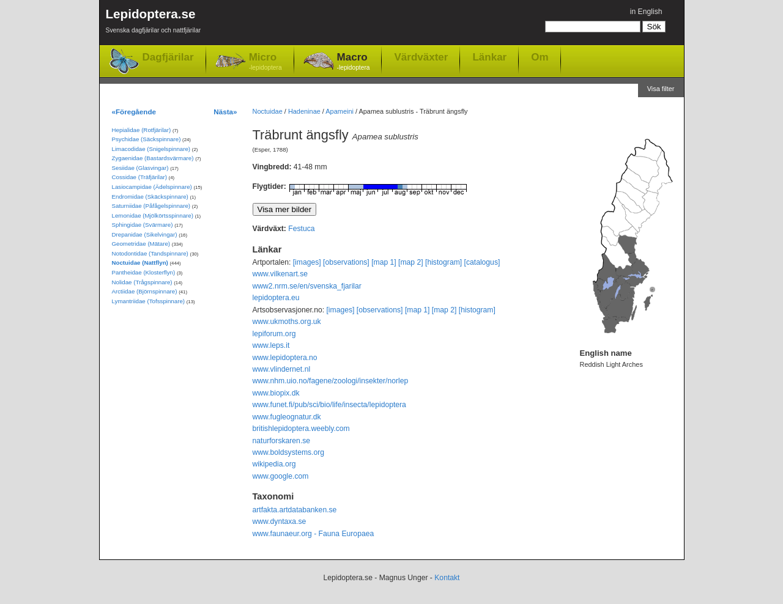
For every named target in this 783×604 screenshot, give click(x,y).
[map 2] (410, 262)
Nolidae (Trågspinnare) (142, 282)
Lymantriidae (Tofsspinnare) (148, 301)
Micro (265, 62)
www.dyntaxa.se (279, 521)
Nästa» (225, 112)
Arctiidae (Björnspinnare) (144, 291)
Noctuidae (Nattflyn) (140, 262)
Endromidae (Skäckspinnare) (150, 196)
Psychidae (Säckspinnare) (146, 139)
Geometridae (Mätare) (141, 243)
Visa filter (661, 88)
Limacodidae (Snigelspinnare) (151, 148)
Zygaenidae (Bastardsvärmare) (153, 158)
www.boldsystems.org (289, 452)
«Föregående (134, 112)
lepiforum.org (274, 334)
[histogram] (443, 262)
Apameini (339, 111)
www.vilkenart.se (280, 274)
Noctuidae (268, 111)
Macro (353, 62)
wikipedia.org (274, 464)
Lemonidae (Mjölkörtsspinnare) (152, 215)
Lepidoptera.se (153, 23)
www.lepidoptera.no (285, 357)
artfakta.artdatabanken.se (295, 510)
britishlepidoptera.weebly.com (301, 428)
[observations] (346, 262)
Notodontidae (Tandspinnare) (150, 253)
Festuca (301, 228)
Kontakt (446, 577)
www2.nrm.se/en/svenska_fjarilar (307, 286)
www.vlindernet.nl (282, 369)
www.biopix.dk (276, 393)
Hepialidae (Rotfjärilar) (141, 130)
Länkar (489, 56)
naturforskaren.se (282, 440)
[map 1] (383, 262)
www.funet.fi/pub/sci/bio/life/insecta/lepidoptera (329, 404)
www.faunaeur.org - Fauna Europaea (313, 533)
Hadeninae (304, 111)
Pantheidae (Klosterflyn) (144, 272)
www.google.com (281, 476)
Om (539, 56)
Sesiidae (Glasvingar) (140, 167)
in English (646, 11)
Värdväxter (421, 56)
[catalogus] (482, 262)
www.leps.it (271, 345)
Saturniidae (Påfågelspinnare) (151, 205)
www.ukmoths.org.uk (287, 321)
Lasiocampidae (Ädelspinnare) (152, 186)
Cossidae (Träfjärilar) (139, 177)
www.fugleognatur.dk (287, 417)
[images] (307, 262)
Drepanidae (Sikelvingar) (144, 234)
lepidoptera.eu (276, 297)
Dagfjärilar (168, 57)
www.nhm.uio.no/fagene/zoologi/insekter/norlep (331, 381)
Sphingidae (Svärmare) (142, 224)
